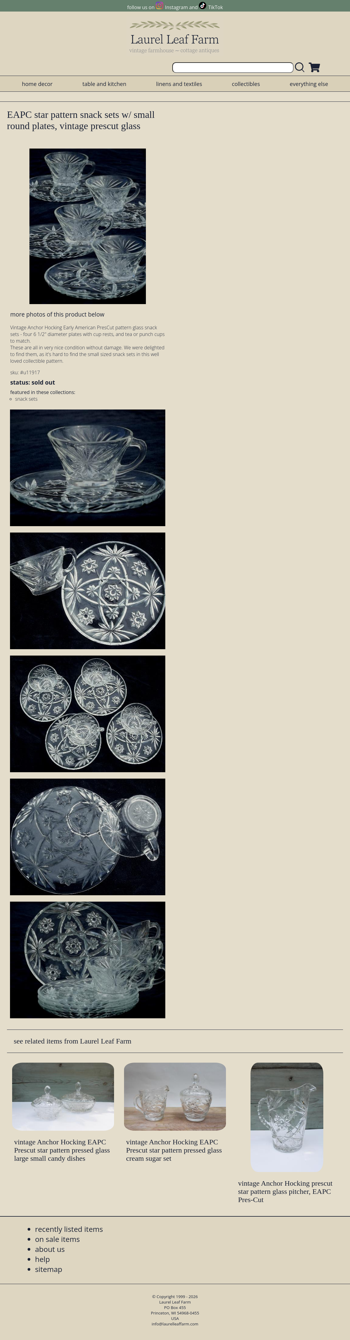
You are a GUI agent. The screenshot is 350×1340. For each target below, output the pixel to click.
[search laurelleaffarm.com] (301, 67)
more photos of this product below (57, 314)
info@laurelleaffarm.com (175, 1324)
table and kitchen (104, 83)
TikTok (215, 7)
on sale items (57, 1239)
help (42, 1259)
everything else (309, 83)
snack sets (26, 399)
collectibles (246, 83)
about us (50, 1249)
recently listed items (69, 1229)
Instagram (176, 7)
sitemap (48, 1269)
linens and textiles (179, 83)
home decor (37, 83)
